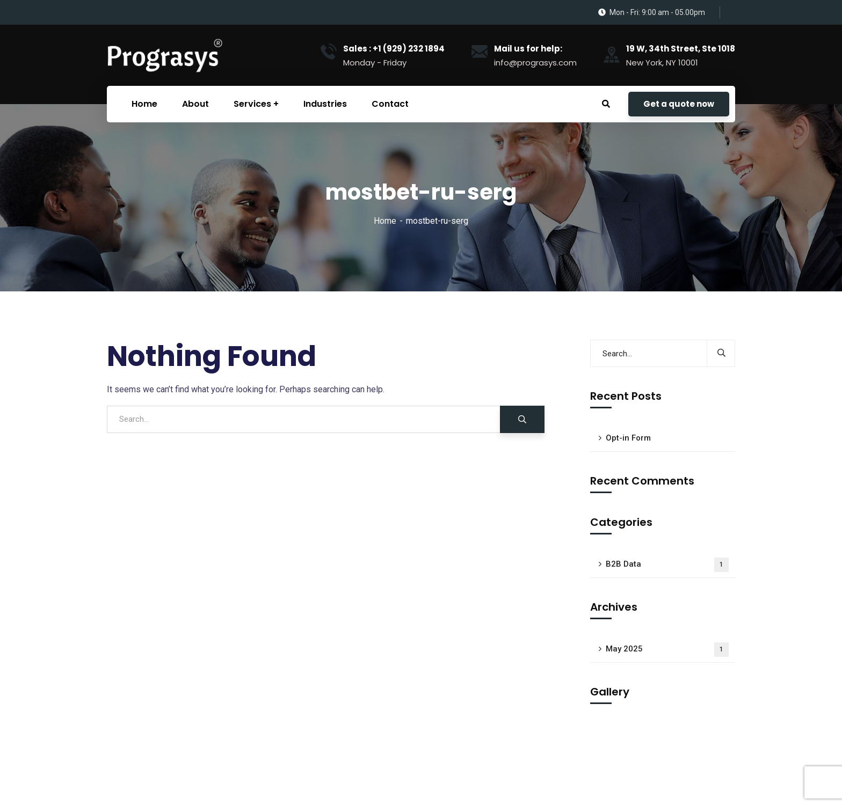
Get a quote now (678, 103)
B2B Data (667, 565)
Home (385, 221)
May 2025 (667, 649)
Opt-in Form (628, 438)
